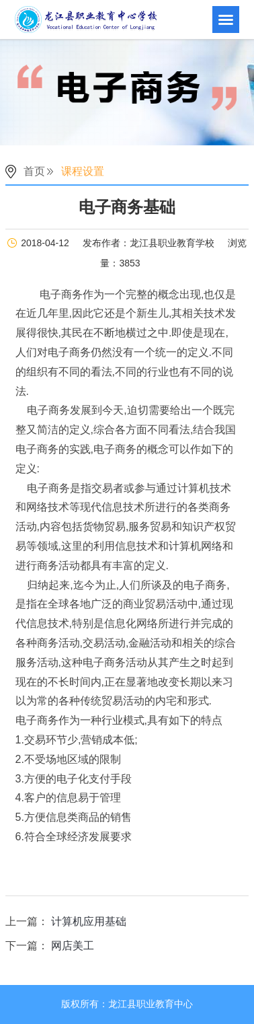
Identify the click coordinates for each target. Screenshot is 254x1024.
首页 (34, 171)
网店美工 (72, 945)
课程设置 (82, 171)
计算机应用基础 (88, 921)
